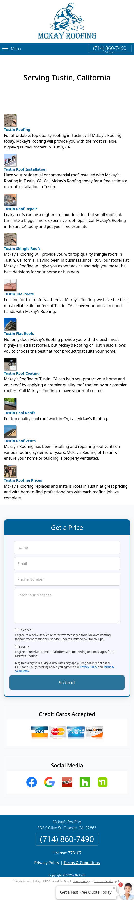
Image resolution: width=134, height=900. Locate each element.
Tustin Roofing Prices (23, 474)
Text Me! (26, 630)
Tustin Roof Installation (25, 162)
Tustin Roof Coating (21, 367)
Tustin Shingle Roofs (22, 242)
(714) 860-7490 (109, 48)
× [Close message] (114, 887)
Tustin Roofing (17, 123)
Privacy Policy (88, 667)
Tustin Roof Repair (20, 202)
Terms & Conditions (82, 862)
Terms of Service (103, 881)
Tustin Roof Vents (20, 434)
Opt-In (24, 647)
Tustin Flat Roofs (19, 327)
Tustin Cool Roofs (19, 406)
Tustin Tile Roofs (19, 287)
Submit (67, 682)
